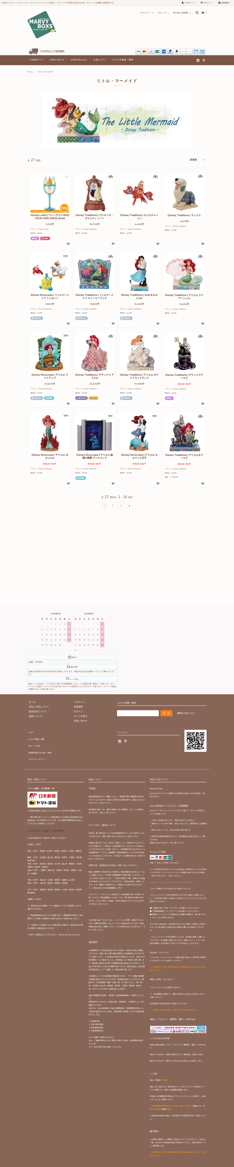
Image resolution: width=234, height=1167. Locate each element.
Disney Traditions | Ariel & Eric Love (139, 296)
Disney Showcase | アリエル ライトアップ (50, 376)
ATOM (36, 739)
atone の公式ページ (163, 832)
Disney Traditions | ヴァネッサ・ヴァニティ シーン (94, 216)
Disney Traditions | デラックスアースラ (184, 376)
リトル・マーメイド (45, 71)
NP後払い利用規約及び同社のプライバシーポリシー (171, 1085)
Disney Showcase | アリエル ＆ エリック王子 (139, 456)
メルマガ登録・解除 (37, 735)
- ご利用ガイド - (36, 59)
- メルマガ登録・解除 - (122, 59)
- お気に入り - (99, 59)
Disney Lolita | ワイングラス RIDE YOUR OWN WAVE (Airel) (50, 216)
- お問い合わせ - (57, 59)
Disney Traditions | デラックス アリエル (94, 376)
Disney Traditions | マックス (184, 214)
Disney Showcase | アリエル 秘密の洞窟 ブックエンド (94, 456)
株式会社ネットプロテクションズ (181, 1075)
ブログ (30, 730)
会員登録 (224, 2)
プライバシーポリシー (38, 749)
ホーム (30, 71)
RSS (29, 739)
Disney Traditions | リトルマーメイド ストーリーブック (94, 296)
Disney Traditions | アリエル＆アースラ (184, 456)
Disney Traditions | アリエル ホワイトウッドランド (139, 376)
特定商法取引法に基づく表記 (42, 744)
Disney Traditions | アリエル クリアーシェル (184, 296)
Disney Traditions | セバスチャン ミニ (139, 216)
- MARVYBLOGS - (78, 59)
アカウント (188, 2)
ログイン (206, 2)
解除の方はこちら (186, 712)
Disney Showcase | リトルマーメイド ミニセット (50, 296)
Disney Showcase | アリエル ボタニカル (50, 456)
